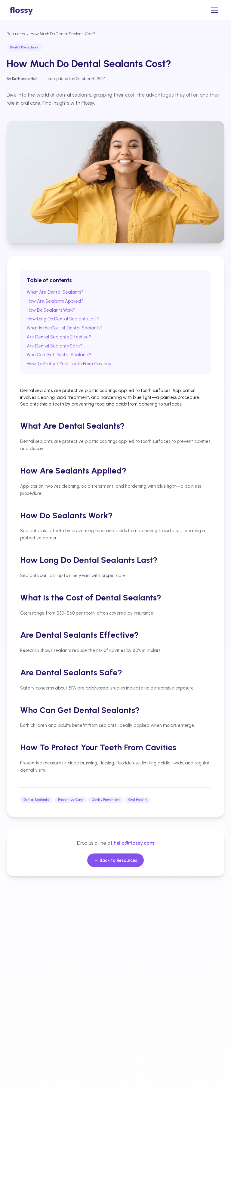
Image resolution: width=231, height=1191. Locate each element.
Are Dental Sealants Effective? (59, 337)
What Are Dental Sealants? (55, 292)
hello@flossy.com (134, 843)
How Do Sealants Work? (51, 310)
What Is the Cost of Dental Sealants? (65, 328)
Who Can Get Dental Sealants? (59, 354)
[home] (21, 10)
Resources (16, 34)
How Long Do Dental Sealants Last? (63, 319)
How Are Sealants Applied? (55, 301)
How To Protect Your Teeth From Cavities (69, 363)
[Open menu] (214, 10)
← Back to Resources (115, 860)
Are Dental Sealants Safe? (54, 346)
